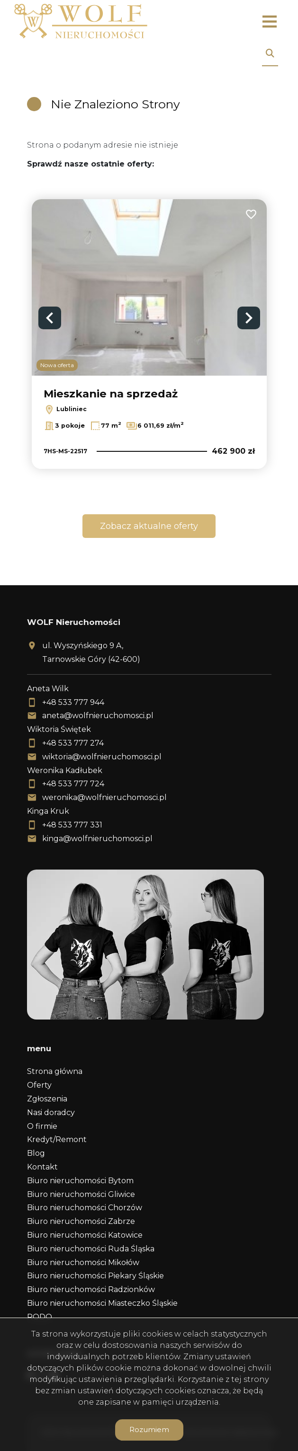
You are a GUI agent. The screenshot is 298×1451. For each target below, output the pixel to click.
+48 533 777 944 (73, 702)
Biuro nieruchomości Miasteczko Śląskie (102, 1303)
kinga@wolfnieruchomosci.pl (97, 838)
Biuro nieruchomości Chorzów (84, 1207)
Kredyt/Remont (57, 1139)
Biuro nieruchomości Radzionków (91, 1289)
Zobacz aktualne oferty (149, 526)
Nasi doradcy (51, 1112)
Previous (49, 318)
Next (248, 318)
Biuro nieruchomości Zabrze (81, 1221)
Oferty (39, 1085)
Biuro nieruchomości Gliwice (81, 1194)
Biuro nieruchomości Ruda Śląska (90, 1248)
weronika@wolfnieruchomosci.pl (104, 797)
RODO (39, 1316)
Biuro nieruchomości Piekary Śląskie (95, 1275)
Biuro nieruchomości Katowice (85, 1235)
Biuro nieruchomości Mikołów (83, 1262)
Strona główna (54, 1071)
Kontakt (42, 1166)
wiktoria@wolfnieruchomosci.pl (102, 756)
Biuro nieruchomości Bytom (80, 1180)
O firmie (42, 1126)
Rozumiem (149, 1429)
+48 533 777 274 (73, 743)
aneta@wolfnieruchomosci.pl (98, 715)
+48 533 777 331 (72, 824)
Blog (36, 1153)
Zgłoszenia (47, 1098)
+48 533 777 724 (73, 783)
